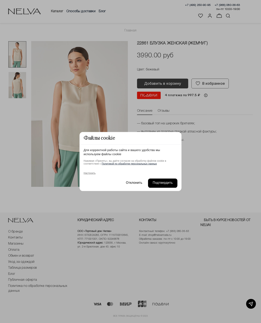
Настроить (90, 173)
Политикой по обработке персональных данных (129, 163)
